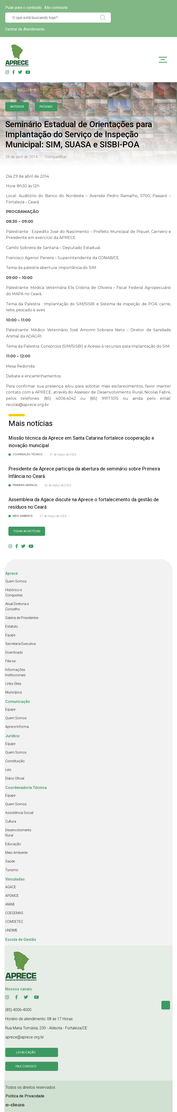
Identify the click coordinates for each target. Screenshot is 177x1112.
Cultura (10, 821)
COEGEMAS (14, 913)
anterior (17, 106)
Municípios (13, 692)
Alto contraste (56, 7)
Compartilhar (55, 157)
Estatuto (11, 626)
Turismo (11, 870)
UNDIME (11, 930)
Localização (25, 1052)
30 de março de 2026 (57, 485)
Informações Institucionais (15, 672)
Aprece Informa (17, 727)
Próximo (46, 106)
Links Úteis (13, 684)
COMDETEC (14, 922)
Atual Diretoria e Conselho (17, 606)
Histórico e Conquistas (14, 592)
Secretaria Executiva (20, 644)
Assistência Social (19, 813)
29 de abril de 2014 (21, 157)
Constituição (15, 761)
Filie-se (10, 661)
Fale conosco (26, 1066)
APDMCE (12, 896)
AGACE (10, 887)
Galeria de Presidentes (22, 618)
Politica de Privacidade (25, 1096)
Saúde (10, 861)
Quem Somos (16, 581)
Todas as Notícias (26, 531)
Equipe (10, 635)
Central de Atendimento (25, 29)
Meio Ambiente (16, 853)
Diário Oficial (14, 778)
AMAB (10, 904)
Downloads (14, 652)
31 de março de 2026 (63, 454)
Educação (13, 844)
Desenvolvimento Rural (18, 832)
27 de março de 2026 (53, 516)
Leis (8, 770)
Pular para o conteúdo (23, 7)
